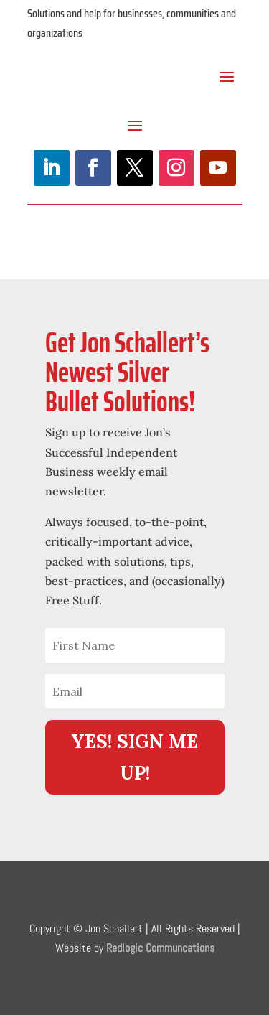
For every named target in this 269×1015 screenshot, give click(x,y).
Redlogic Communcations (160, 947)
